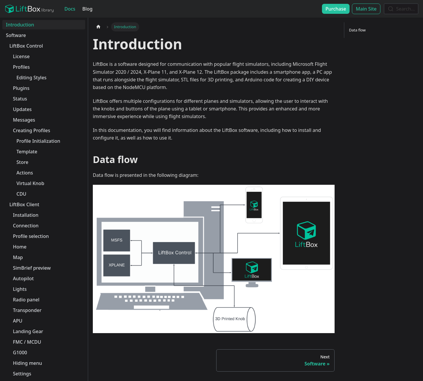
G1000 (20, 352)
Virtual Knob (30, 183)
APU (17, 321)
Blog (87, 9)
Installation (25, 215)
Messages (24, 120)
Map (18, 257)
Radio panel (26, 299)
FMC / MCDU (27, 342)
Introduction (20, 24)
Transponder (27, 310)
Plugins (21, 88)
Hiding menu (27, 363)
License (21, 56)
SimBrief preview (32, 268)
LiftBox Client (24, 204)
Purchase (335, 9)
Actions (24, 172)
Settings (22, 373)
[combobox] (401, 9)
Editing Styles (31, 77)
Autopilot (23, 278)
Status (20, 98)
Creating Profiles (31, 130)
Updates (22, 109)
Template (26, 151)
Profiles (21, 67)
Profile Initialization (38, 141)
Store (22, 162)
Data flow (357, 30)
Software (16, 35)
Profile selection (31, 236)
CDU (21, 194)
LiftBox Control (26, 46)
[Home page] (98, 26)
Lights (20, 289)
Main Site (366, 9)
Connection (25, 225)
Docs (69, 9)
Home (19, 247)
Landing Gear (28, 331)
